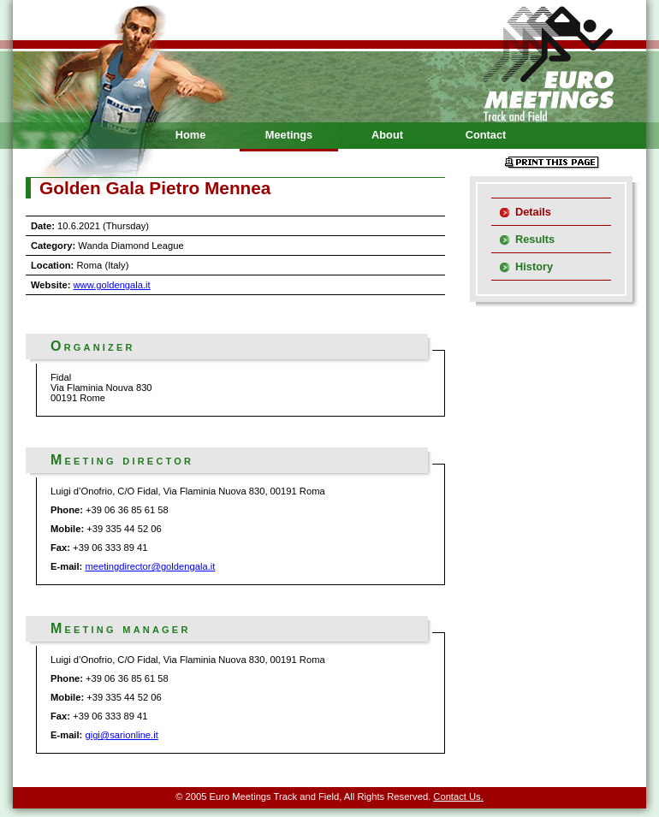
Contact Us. (458, 796)
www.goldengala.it (112, 285)
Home (190, 134)
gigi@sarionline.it (121, 735)
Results (535, 239)
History (534, 266)
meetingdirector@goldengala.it (150, 566)
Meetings (288, 134)
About (387, 134)
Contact (486, 134)
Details (533, 211)
